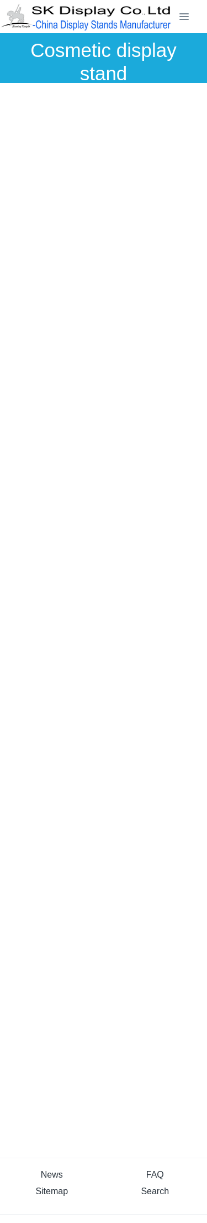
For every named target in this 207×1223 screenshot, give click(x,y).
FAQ (155, 1174)
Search (155, 1191)
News (52, 1174)
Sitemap (51, 1191)
